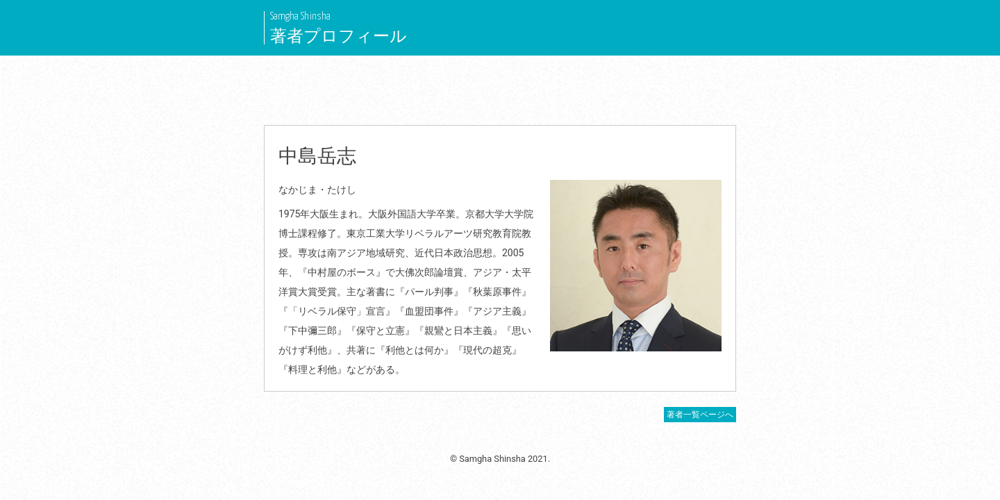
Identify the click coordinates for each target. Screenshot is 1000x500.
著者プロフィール (338, 36)
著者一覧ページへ (700, 414)
